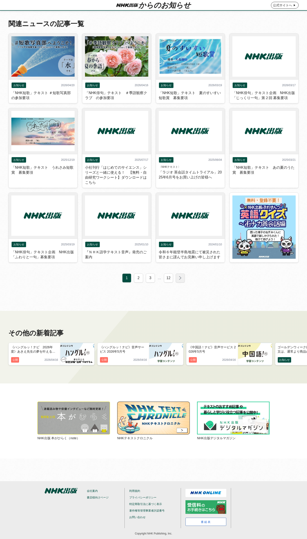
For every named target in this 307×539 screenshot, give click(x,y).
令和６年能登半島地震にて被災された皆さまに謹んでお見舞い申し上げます (189, 264)
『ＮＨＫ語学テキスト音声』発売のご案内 (116, 264)
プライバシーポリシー (142, 497)
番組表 (206, 522)
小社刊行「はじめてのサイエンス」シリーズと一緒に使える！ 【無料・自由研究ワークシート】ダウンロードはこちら (116, 185)
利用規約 (134, 491)
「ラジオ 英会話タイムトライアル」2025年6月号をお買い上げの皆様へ (190, 184)
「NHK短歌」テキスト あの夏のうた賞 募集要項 (263, 180)
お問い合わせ (137, 517)
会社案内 (92, 491)
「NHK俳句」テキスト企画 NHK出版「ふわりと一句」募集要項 (42, 264)
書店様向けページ (98, 497)
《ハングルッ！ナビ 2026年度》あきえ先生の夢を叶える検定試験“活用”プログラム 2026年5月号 (34, 349)
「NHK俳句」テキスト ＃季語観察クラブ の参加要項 (116, 105)
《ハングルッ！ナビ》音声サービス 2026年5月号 (122, 349)
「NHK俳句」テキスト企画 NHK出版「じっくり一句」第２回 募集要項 (263, 105)
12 (168, 288)
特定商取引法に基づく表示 (145, 504)
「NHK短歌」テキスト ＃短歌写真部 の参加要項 (41, 105)
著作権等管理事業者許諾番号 (147, 510)
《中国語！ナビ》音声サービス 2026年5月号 (212, 349)
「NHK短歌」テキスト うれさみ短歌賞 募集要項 (42, 180)
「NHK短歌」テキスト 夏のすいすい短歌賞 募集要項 (190, 105)
